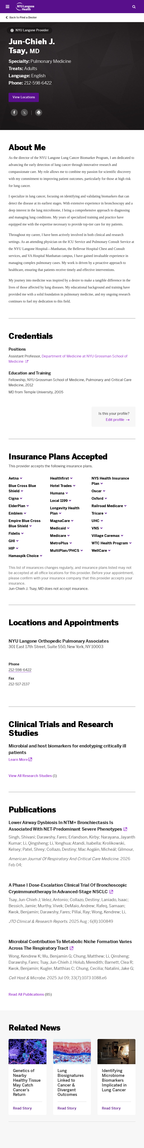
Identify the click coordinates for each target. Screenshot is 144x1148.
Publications (32, 809)
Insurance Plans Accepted (58, 456)
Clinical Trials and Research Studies (61, 729)
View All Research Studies (33, 776)
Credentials (31, 336)
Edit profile (115, 420)
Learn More (18, 760)
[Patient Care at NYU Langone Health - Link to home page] (25, 7)
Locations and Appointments (64, 622)
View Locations (24, 97)
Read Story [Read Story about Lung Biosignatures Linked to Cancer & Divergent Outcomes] (67, 1108)
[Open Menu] (7, 6)
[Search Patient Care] (134, 6)
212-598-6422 (38, 83)
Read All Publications (30, 994)
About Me (27, 147)
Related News (34, 1027)
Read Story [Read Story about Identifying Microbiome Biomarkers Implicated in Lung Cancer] (111, 1108)
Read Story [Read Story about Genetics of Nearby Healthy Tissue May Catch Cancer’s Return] (22, 1108)
